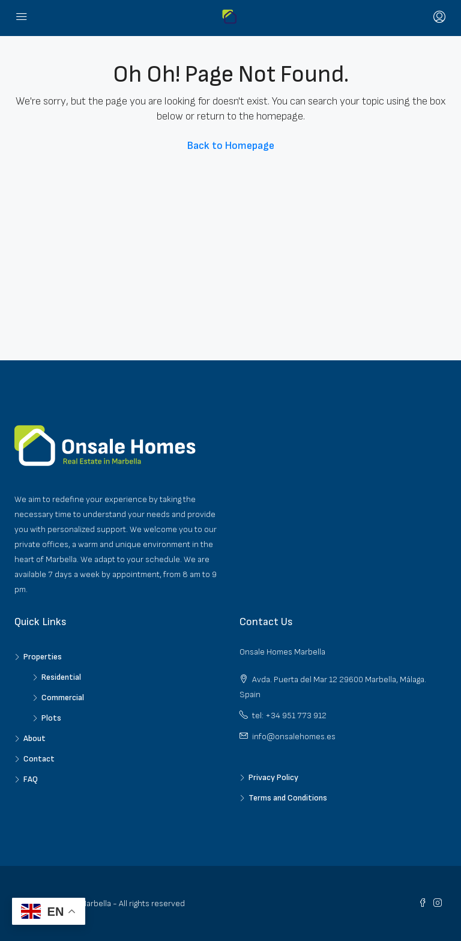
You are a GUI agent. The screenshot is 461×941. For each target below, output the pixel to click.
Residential (61, 677)
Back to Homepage (230, 145)
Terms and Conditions (288, 798)
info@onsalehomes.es (294, 736)
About (34, 738)
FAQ (30, 779)
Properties (42, 657)
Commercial (62, 697)
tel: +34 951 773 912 (289, 715)
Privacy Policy (273, 777)
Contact (39, 759)
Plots (51, 718)
